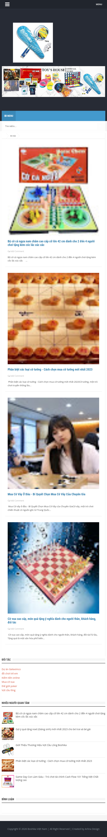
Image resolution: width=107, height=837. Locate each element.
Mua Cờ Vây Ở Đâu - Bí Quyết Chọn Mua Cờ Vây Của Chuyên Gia (46, 494)
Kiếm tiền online (11, 677)
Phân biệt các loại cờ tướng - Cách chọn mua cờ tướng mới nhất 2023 (50, 369)
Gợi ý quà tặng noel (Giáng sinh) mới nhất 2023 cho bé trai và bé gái (53, 729)
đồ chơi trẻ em (10, 673)
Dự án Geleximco (11, 669)
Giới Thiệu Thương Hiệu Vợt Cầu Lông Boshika (41, 745)
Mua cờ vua (8, 681)
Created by (86, 829)
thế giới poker (9, 686)
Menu (8, 116)
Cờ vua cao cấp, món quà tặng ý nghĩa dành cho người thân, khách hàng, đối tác (52, 620)
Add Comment (17, 251)
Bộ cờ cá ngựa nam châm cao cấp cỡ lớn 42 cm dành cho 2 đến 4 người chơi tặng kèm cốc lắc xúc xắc (51, 243)
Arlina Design (92, 829)
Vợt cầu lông (8, 690)
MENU (99, 4)
